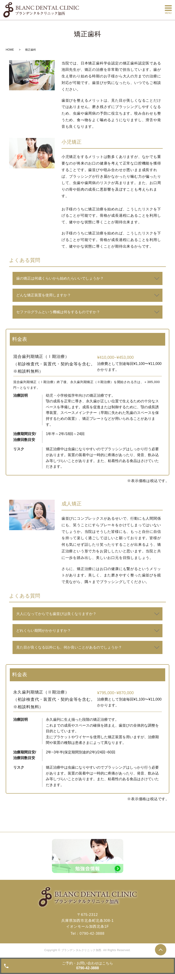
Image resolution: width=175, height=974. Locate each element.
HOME (10, 49)
